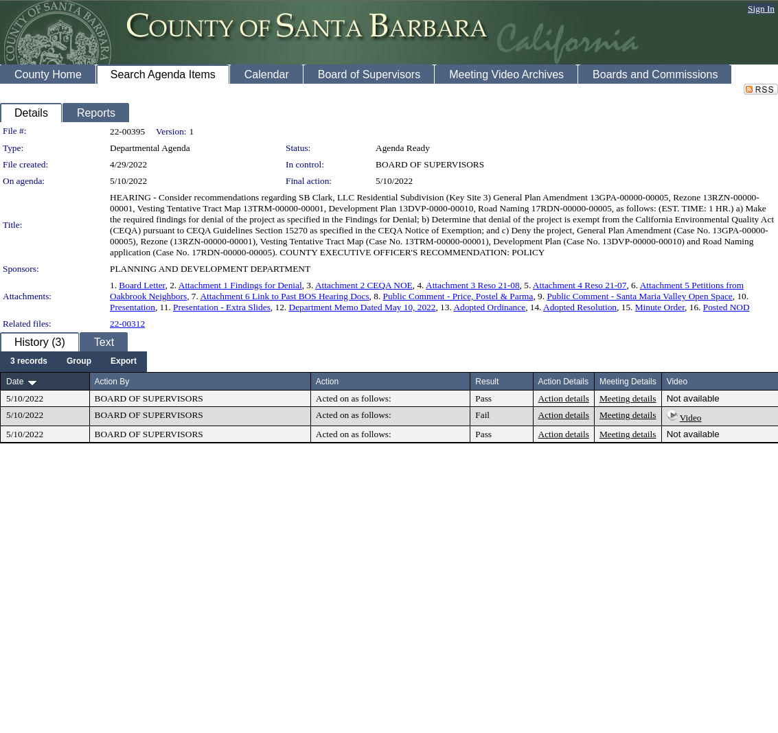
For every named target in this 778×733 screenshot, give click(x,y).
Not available (693, 398)
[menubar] (73, 361)
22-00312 (127, 323)
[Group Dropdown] (79, 361)
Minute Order (660, 307)
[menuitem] (29, 361)
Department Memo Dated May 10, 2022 (362, 307)
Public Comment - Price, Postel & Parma (458, 296)
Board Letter (142, 285)
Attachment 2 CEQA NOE (364, 285)
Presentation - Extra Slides (222, 307)
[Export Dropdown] (123, 361)
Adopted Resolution (580, 307)
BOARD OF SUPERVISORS (430, 164)
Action (327, 381)
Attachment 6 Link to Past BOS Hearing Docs (284, 296)
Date (14, 381)
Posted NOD (726, 307)
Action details (563, 398)
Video (691, 417)
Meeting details (627, 398)
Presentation (132, 307)
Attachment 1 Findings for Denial (240, 285)
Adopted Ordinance (489, 307)
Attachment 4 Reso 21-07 (580, 285)
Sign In (761, 8)
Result (487, 381)
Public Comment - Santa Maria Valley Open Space (639, 296)
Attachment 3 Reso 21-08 (473, 285)
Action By (112, 381)
